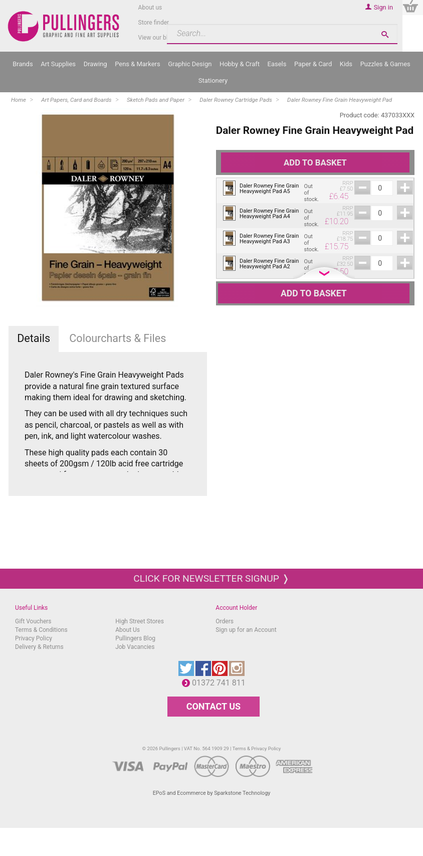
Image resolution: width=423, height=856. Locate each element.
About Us (127, 629)
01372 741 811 (221, 683)
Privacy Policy (33, 638)
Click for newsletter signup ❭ (211, 578)
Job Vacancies (134, 646)
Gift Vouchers (33, 621)
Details (33, 338)
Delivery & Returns (39, 646)
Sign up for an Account (246, 629)
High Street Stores (139, 621)
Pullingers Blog (135, 638)
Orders (225, 621)
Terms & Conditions (41, 629)
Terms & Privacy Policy (257, 748)
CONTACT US (213, 706)
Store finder (153, 22)
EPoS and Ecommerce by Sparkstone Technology (212, 793)
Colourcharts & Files (117, 338)
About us (150, 7)
